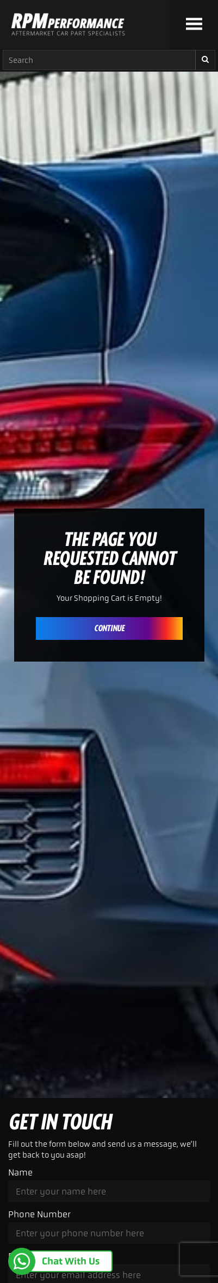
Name (20, 1172)
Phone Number (39, 1214)
